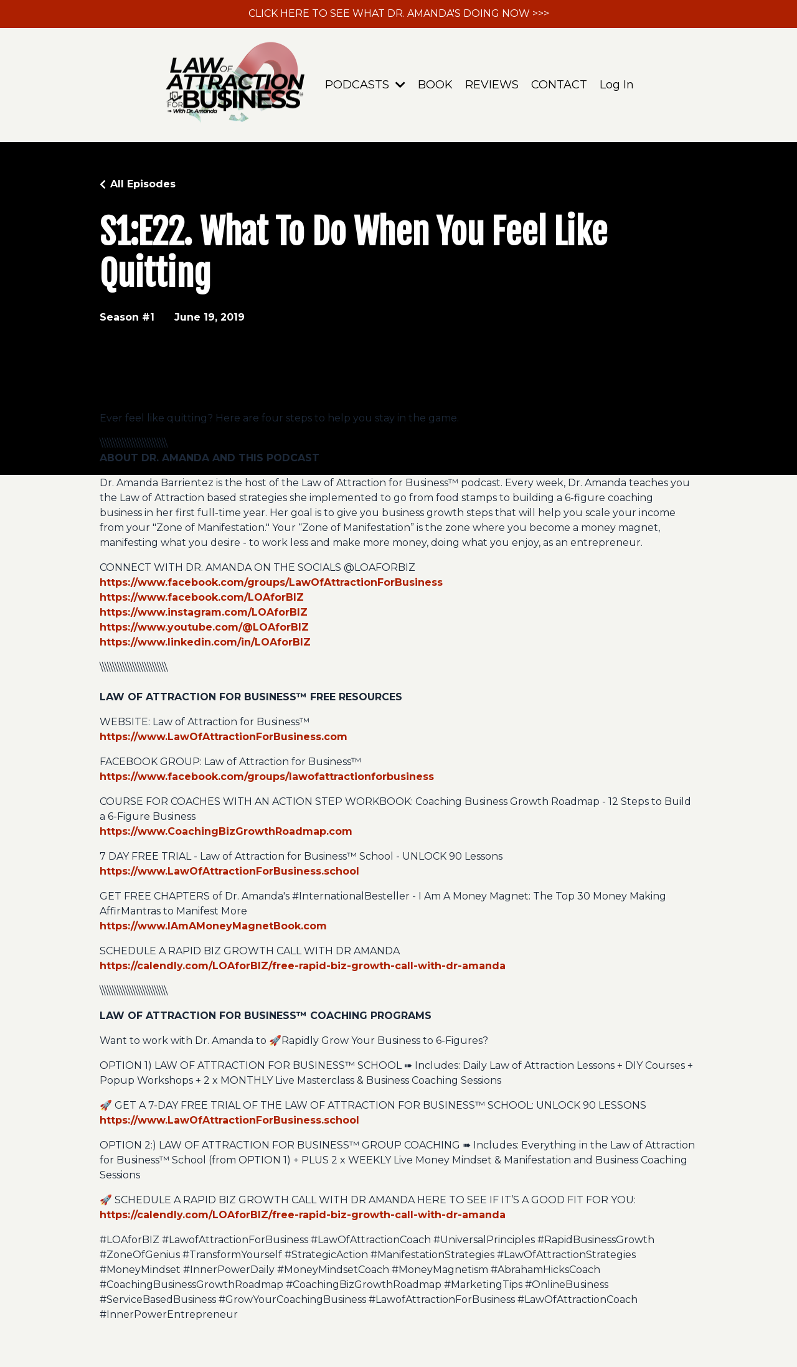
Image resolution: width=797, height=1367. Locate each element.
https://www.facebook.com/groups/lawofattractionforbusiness (267, 776)
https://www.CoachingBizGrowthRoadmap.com (226, 831)
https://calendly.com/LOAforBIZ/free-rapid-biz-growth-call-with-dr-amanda (303, 966)
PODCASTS (365, 85)
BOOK (435, 85)
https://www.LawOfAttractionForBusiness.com (223, 737)
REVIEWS (492, 85)
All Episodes (143, 184)
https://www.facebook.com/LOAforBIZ (202, 597)
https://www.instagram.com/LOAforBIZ (204, 612)
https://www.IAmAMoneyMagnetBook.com (213, 926)
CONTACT (559, 85)
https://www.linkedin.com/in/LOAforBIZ (205, 642)
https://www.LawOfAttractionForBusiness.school (229, 871)
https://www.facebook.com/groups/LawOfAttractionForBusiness (271, 582)
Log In (617, 85)
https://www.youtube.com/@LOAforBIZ (204, 627)
